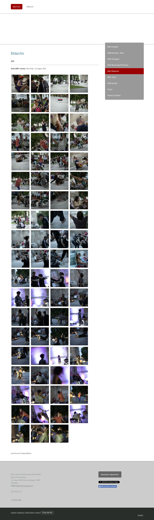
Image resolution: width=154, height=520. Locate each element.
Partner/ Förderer (114, 95)
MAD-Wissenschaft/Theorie (117, 65)
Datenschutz (21, 513)
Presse (109, 89)
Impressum (13, 513)
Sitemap (37, 513)
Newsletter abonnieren (110, 474)
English (30, 6)
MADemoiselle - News (115, 52)
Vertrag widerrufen (47, 513)
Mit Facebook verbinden (107, 486)
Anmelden (140, 515)
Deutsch (16, 6)
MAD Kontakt (112, 83)
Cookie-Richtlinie (29, 513)
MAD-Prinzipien (113, 59)
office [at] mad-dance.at (24, 486)
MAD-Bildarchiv (113, 71)
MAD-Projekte (112, 46)
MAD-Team (111, 77)
